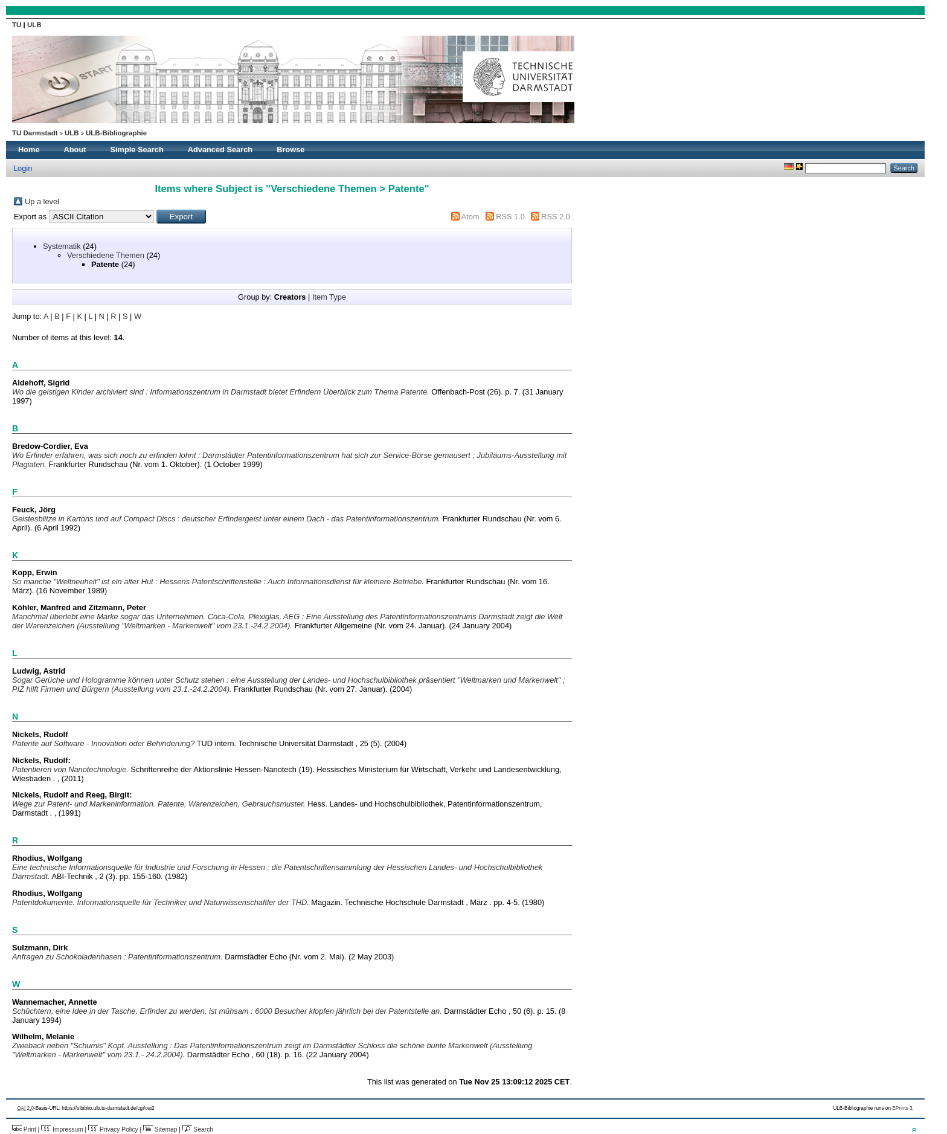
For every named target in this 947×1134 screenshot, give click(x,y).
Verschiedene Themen (105, 255)
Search (197, 1129)
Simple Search (137, 149)
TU (18, 24)
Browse (290, 149)
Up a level (42, 201)
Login (22, 168)
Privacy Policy (113, 1129)
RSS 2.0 (555, 216)
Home (29, 149)
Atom (470, 216)
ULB (34, 24)
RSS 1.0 (510, 216)
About (75, 149)
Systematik (62, 246)
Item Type (329, 296)
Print (24, 1129)
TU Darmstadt (35, 133)
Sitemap (160, 1129)
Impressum (62, 1129)
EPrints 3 (902, 1108)
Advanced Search (220, 149)
